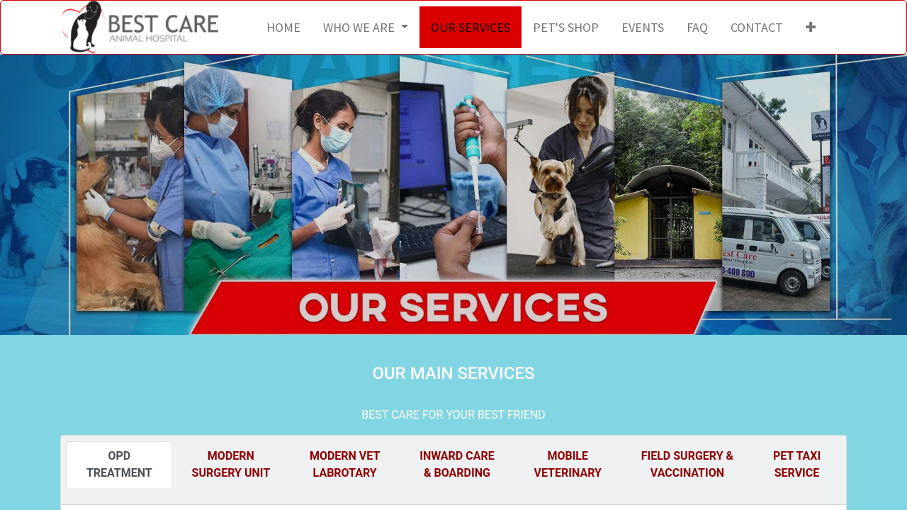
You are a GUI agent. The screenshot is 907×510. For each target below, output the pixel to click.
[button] (810, 27)
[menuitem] (283, 27)
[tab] (119, 464)
